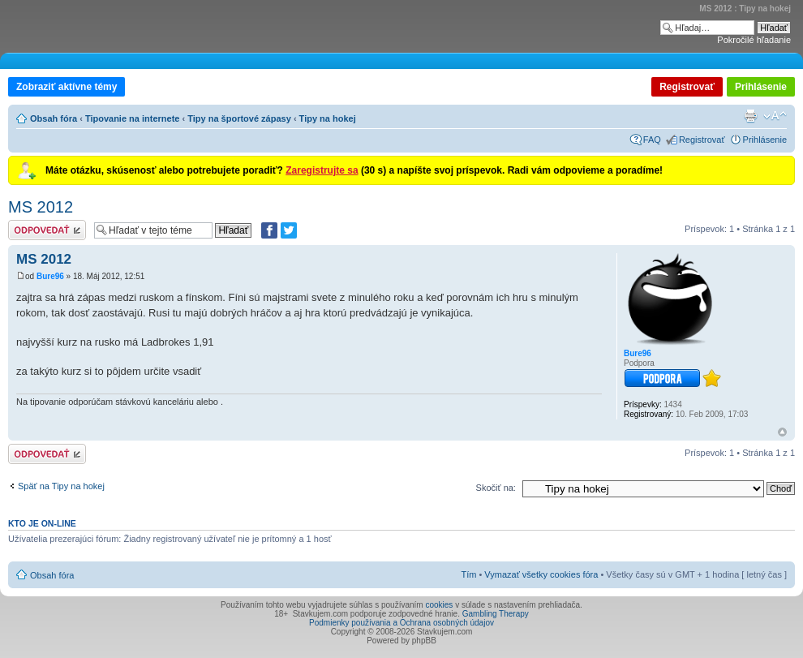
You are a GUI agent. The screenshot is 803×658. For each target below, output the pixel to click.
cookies (439, 604)
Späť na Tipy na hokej (61, 486)
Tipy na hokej (327, 118)
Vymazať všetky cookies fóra (541, 574)
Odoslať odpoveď (47, 230)
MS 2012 (40, 207)
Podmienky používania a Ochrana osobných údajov (401, 622)
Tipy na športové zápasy (239, 118)
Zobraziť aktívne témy (66, 86)
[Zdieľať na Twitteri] (288, 230)
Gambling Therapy (495, 613)
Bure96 (50, 276)
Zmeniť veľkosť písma (775, 116)
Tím (468, 574)
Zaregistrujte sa (322, 170)
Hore (782, 432)
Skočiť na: (496, 487)
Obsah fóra (53, 118)
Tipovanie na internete (132, 118)
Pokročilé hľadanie (754, 40)
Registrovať (687, 86)
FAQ (652, 139)
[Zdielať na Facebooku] (269, 230)
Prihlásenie (761, 86)
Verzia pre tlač (750, 116)
